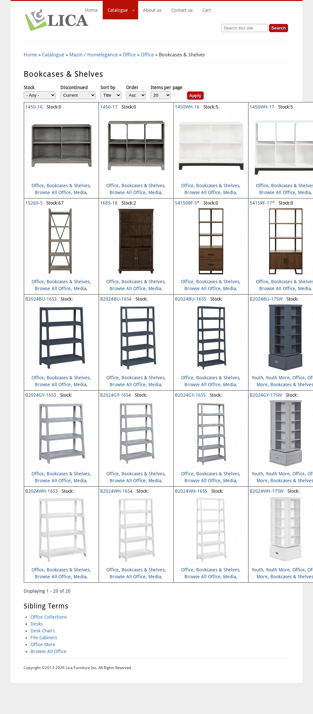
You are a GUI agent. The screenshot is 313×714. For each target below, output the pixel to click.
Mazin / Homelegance (93, 55)
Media (79, 192)
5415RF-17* (262, 203)
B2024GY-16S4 (115, 395)
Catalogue (119, 11)
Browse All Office (53, 192)
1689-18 (108, 203)
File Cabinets (44, 637)
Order (132, 87)
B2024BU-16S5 (190, 299)
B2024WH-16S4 (116, 491)
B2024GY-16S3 (40, 395)
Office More (43, 644)
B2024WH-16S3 (41, 491)
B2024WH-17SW (266, 491)
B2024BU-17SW (266, 299)
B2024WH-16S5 (191, 491)
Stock (29, 87)
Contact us (182, 10)
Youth (257, 377)
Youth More (278, 377)
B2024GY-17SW (266, 395)
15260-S (33, 203)
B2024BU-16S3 (41, 299)
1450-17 (108, 106)
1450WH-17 (262, 106)
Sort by (107, 87)
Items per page (166, 87)
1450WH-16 (187, 106)
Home (91, 10)
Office (129, 55)
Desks (37, 623)
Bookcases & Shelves (68, 185)
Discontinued (74, 87)
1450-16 (34, 106)
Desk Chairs (43, 630)
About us (152, 10)
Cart (243, 10)
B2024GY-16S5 (190, 395)
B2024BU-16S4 (116, 299)
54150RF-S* (187, 203)
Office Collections (49, 617)
